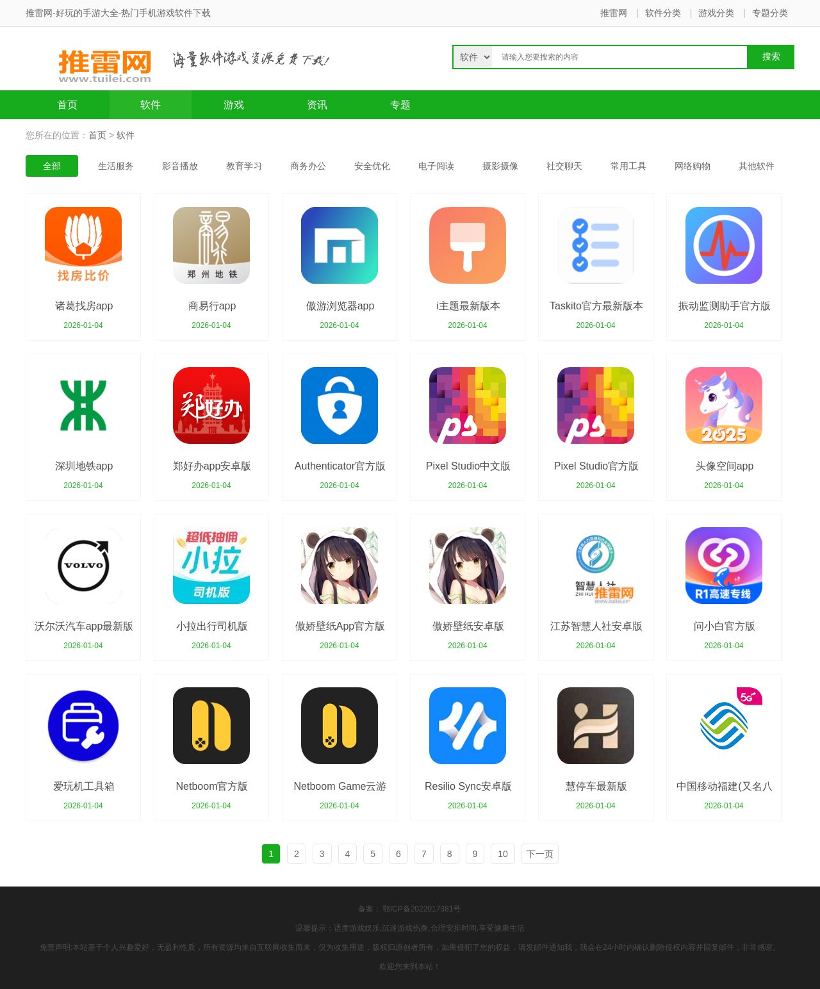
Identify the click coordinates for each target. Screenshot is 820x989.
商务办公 (308, 166)
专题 (400, 104)
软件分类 (663, 13)
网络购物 (692, 166)
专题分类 (770, 13)
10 (503, 854)
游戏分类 (716, 13)
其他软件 (757, 166)
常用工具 (628, 166)
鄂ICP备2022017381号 (421, 908)
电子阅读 (436, 166)
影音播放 (180, 166)
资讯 (317, 104)
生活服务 (116, 166)
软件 (150, 104)
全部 (52, 166)
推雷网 (613, 13)
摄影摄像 (500, 166)
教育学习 (244, 166)
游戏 (234, 104)
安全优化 (372, 166)
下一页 (540, 854)
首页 (67, 104)
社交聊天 (564, 166)
